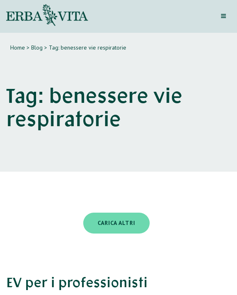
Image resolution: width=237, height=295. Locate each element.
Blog (37, 47)
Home (17, 47)
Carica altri (116, 223)
